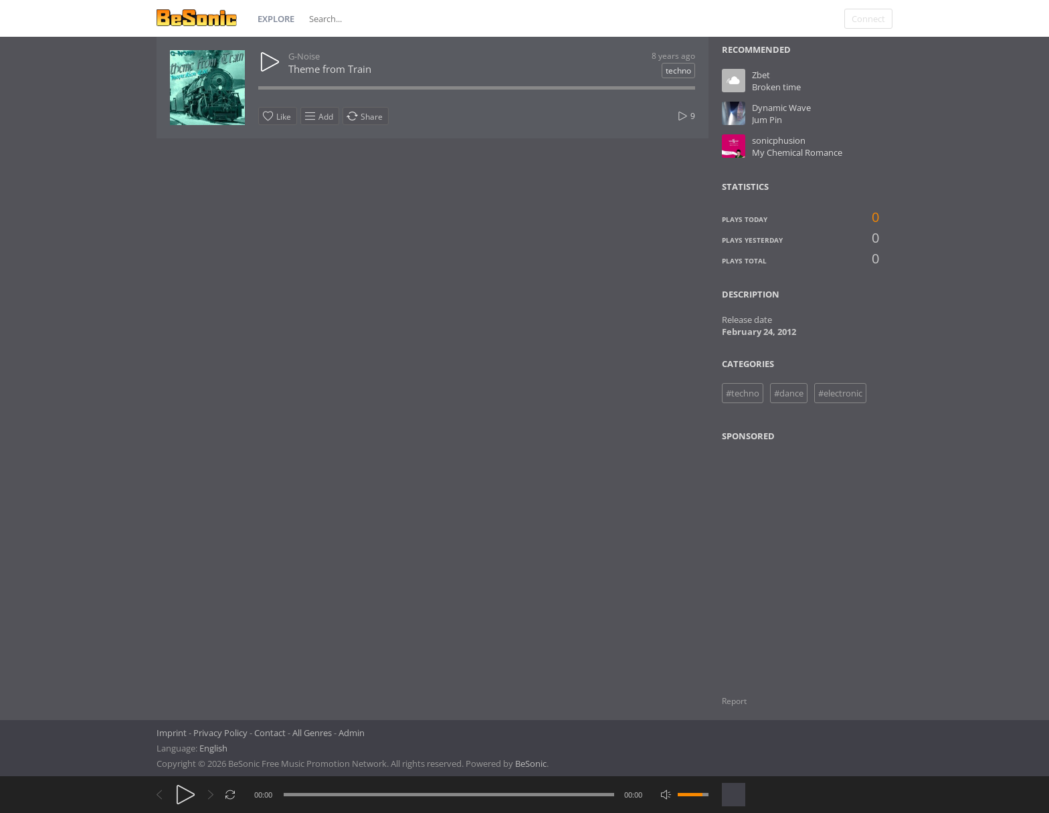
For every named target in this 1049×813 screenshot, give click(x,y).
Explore (276, 19)
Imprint (172, 733)
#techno (742, 393)
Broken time (776, 87)
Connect (868, 19)
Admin (352, 733)
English (213, 748)
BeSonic (531, 764)
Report (734, 701)
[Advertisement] (787, 560)
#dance (788, 393)
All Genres (312, 733)
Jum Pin (767, 120)
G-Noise (304, 56)
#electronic (840, 393)
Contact (270, 733)
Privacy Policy (220, 733)
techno (678, 70)
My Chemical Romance (797, 152)
